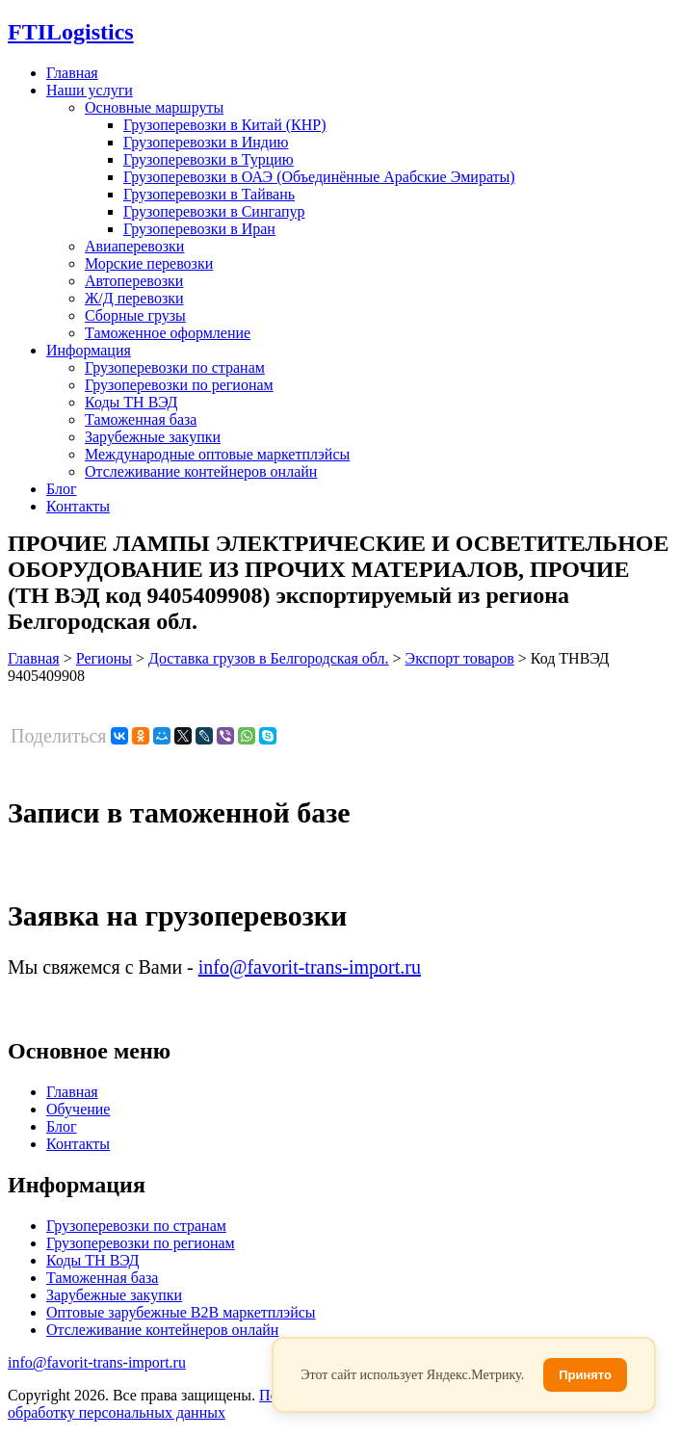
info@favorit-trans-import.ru (309, 967)
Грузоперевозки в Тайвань (209, 194)
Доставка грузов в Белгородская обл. (268, 658)
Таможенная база (140, 419)
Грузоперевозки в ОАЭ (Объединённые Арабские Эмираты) (319, 177)
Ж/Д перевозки (134, 298)
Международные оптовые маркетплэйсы (217, 454)
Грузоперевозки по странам (175, 367)
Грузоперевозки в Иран (199, 229)
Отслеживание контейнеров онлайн (201, 471)
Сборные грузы (135, 315)
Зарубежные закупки (153, 437)
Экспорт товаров (459, 658)
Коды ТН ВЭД (131, 402)
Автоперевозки (134, 281)
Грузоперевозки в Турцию (208, 159)
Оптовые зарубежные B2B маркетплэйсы (181, 1312)
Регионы (104, 658)
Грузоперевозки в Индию (205, 142)
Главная (72, 73)
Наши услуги (89, 90)
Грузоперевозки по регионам (179, 385)
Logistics (71, 31)
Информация (88, 350)
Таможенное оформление (167, 333)
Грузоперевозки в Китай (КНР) (225, 125)
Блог (61, 489)
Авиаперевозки (134, 246)
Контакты (78, 506)
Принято (585, 1375)
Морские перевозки (149, 263)
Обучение (78, 1109)
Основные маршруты (154, 107)
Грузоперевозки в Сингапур (214, 211)
